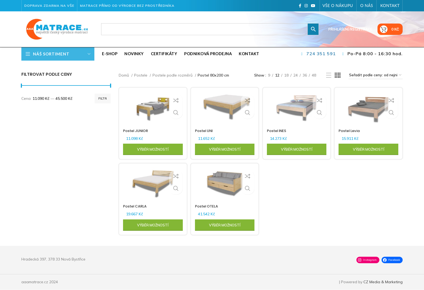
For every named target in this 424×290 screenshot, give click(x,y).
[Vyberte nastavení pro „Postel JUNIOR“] (152, 148)
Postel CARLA (136, 206)
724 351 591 (321, 53)
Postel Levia (351, 130)
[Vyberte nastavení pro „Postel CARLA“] (152, 225)
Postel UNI (205, 130)
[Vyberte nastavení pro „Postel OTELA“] (225, 225)
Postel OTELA (208, 206)
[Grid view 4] (337, 75)
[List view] (328, 75)
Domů (124, 75)
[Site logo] (55, 29)
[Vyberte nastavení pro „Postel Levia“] (369, 148)
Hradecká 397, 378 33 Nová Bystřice (53, 259)
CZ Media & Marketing (383, 282)
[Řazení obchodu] (376, 75)
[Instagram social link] (306, 5)
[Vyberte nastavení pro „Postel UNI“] (225, 148)
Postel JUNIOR (137, 130)
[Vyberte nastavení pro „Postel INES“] (297, 148)
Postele (141, 75)
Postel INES (278, 130)
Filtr (102, 98)
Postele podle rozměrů (173, 75)
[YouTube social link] (313, 5)
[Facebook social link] (300, 5)
